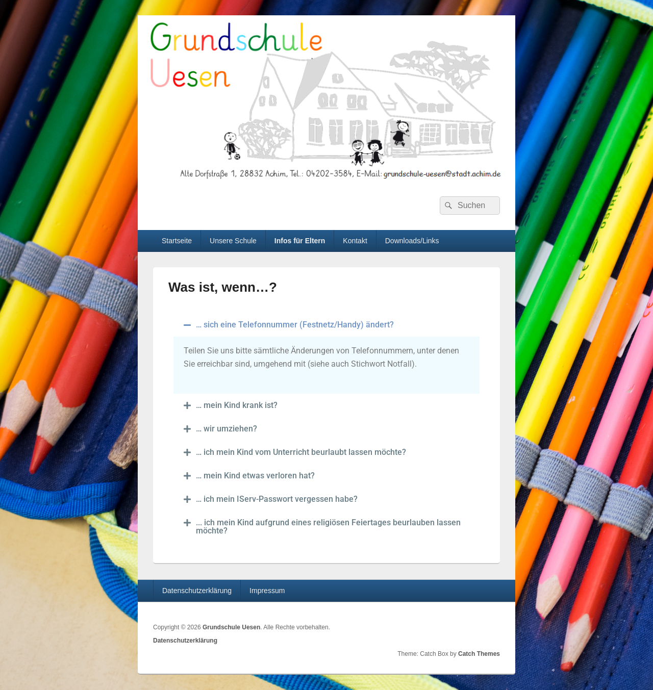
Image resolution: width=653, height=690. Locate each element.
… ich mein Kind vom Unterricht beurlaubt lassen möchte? (301, 452)
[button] (326, 325)
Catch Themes (479, 653)
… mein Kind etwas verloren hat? (255, 475)
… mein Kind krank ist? (237, 405)
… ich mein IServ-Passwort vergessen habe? (277, 499)
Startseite (177, 241)
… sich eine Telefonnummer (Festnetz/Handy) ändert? (295, 324)
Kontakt (355, 241)
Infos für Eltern (299, 241)
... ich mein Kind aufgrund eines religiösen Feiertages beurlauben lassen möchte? (328, 526)
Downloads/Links (412, 241)
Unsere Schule (233, 241)
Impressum (267, 590)
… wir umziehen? (226, 428)
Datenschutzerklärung (197, 590)
